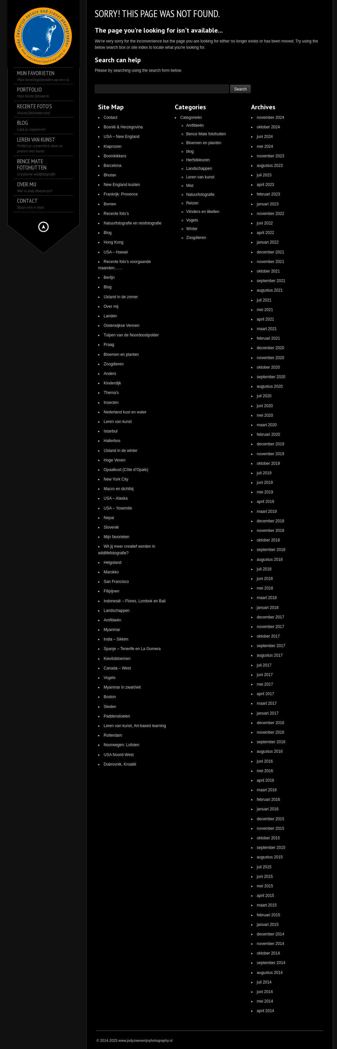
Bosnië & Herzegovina (123, 127)
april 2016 (265, 780)
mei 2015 (265, 886)
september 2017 (271, 645)
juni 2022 (265, 223)
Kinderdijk (112, 383)
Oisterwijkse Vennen (122, 325)
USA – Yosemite (118, 508)
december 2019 (270, 444)
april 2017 (265, 694)
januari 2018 (267, 607)
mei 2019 (265, 492)
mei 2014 (265, 1001)
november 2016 (270, 732)
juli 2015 (264, 867)
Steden (110, 706)
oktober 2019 (268, 463)
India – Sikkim (116, 639)
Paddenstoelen (117, 716)
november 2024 (270, 117)
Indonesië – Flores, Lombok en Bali (135, 601)
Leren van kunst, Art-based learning (135, 725)
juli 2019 (264, 473)
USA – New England (122, 136)
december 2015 (270, 819)
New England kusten (122, 184)
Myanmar (112, 629)
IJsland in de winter (121, 450)
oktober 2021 (268, 271)
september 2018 (271, 549)
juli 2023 (264, 175)
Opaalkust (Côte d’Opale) (126, 469)
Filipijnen (111, 591)
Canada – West (117, 668)
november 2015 (270, 828)
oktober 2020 (268, 367)
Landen (110, 316)
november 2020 (270, 357)
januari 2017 (267, 713)
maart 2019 (267, 511)
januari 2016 (267, 809)
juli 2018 (264, 569)
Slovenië (111, 527)
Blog (108, 232)
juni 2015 (265, 876)
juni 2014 (265, 991)
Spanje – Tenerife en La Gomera (132, 648)
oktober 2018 (268, 540)
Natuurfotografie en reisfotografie (132, 223)
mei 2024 (265, 146)
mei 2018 (265, 588)
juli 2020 (264, 396)
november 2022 (270, 213)
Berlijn (109, 277)
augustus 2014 (270, 972)
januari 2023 (267, 204)
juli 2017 (264, 665)
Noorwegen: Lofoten (121, 745)
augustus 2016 (270, 751)
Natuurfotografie (200, 194)
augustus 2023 (270, 165)
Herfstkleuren (198, 160)
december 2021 (270, 252)
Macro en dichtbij (119, 488)
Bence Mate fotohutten (206, 134)
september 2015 (271, 847)
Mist (190, 185)
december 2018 (270, 521)
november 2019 (270, 454)
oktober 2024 (268, 127)
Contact (110, 117)
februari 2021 (268, 338)
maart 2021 (267, 329)
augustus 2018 (270, 559)
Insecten (111, 402)
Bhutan (110, 175)
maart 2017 (267, 703)
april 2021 (265, 319)
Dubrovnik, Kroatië (120, 764)
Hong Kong (113, 242)
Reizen (192, 203)
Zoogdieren (114, 364)
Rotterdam (113, 735)
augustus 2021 (270, 290)
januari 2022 (267, 242)
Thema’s (111, 392)
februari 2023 (268, 194)
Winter (192, 228)
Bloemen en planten (121, 354)
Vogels (110, 677)
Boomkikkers (115, 156)
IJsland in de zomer (121, 297)
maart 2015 (267, 905)
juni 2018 (265, 578)
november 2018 (270, 530)
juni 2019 (265, 482)
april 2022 (265, 232)
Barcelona (112, 165)
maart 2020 (267, 425)
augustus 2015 (270, 857)
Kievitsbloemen (117, 658)
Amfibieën (112, 620)
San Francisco (116, 581)
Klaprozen (112, 146)
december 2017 (270, 617)
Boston (110, 697)
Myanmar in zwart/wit (122, 687)
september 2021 (271, 280)
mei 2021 (265, 309)
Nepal (109, 517)
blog (190, 151)
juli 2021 (264, 300)
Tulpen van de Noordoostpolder (131, 335)
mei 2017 (265, 684)
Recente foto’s (116, 213)
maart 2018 (267, 597)
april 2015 (265, 895)
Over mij (111, 306)
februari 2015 (268, 915)
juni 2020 (265, 406)
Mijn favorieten (116, 537)
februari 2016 (268, 799)
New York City (116, 479)
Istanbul (110, 431)
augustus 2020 (270, 386)
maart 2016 (267, 790)
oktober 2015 (268, 838)
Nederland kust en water (125, 412)
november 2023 (270, 156)
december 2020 (270, 348)
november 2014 (270, 943)
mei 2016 (265, 771)
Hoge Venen (114, 460)
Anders (110, 373)
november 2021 (270, 261)
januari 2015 (267, 924)
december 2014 (270, 934)
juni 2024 (265, 136)
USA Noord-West (119, 754)
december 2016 (270, 723)
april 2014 (265, 1011)
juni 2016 (265, 761)
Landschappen (117, 610)
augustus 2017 (270, 655)
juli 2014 (264, 982)
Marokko (111, 572)
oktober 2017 (268, 636)
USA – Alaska (116, 498)
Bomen (110, 204)
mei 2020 (265, 415)
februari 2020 (268, 434)
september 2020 (271, 377)
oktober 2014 (268, 953)
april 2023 (265, 184)
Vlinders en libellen (203, 211)
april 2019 (265, 501)
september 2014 (271, 962)
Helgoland (112, 562)
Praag (109, 344)
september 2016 (271, 742)
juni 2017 (265, 674)
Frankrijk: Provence (121, 194)
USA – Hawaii (116, 252)
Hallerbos (112, 440)
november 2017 (270, 626)
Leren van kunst (118, 421)
